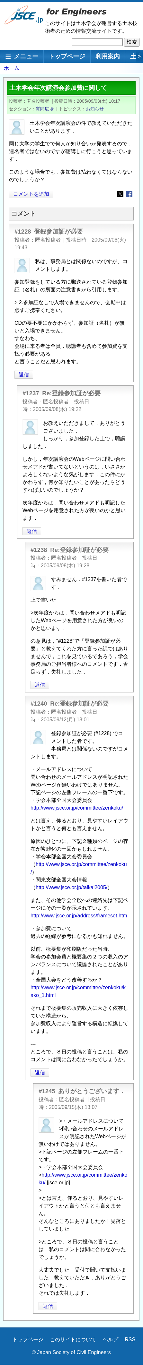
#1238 (39, 549)
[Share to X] (120, 194)
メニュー (26, 56)
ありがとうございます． (91, 1091)
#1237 (30, 393)
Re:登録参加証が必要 (71, 393)
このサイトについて (73, 1339)
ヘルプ (110, 1339)
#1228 (22, 231)
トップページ (67, 56)
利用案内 (107, 56)
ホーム (11, 68)
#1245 (47, 1091)
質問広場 (45, 108)
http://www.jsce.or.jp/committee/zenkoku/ (77, 808)
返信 (24, 374)
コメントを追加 (31, 194)
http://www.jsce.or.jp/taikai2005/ (71, 887)
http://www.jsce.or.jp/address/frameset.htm (79, 915)
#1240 (39, 703)
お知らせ (95, 108)
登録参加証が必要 (58, 231)
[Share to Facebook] (129, 194)
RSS (130, 1339)
